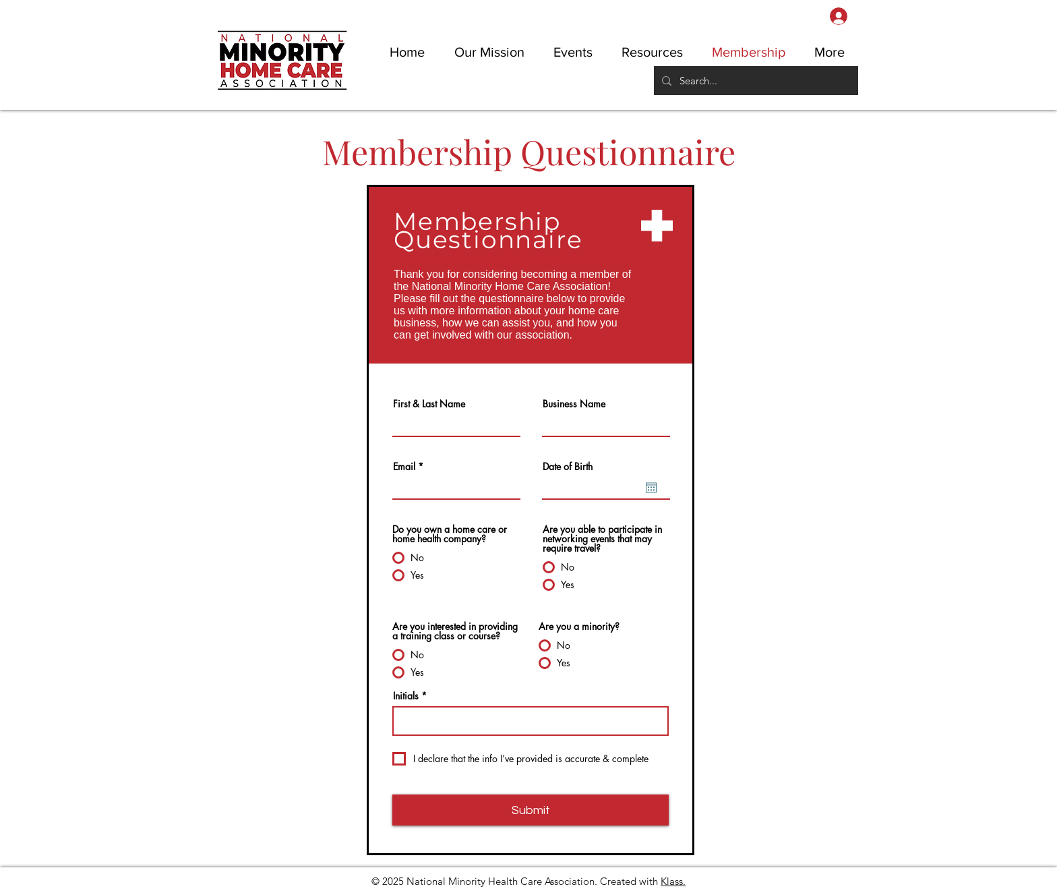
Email (404, 466)
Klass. (673, 881)
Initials (406, 696)
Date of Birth (568, 466)
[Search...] (755, 80)
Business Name (574, 404)
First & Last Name (429, 404)
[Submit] (530, 810)
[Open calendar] (651, 487)
